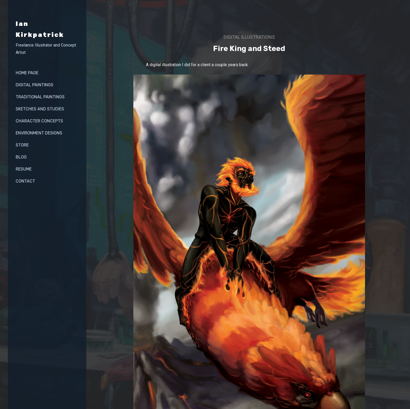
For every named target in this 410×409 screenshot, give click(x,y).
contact (25, 181)
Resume (24, 169)
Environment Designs (39, 132)
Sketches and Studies (40, 108)
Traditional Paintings (40, 96)
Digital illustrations (249, 37)
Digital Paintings (34, 84)
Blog (21, 157)
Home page (27, 72)
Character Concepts (39, 120)
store (22, 145)
